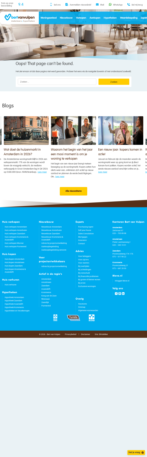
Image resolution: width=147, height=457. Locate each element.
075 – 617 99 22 (119, 263)
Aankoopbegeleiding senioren (53, 256)
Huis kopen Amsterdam (14, 265)
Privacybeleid (70, 341)
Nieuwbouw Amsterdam (51, 233)
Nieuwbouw (66, 18)
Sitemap (81, 313)
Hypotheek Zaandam (13, 307)
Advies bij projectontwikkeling (54, 249)
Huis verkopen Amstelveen (16, 236)
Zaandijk (45, 309)
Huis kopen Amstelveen (14, 269)
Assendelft (45, 295)
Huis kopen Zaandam (14, 272)
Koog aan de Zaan (49, 302)
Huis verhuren (10, 291)
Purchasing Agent (85, 233)
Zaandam (45, 292)
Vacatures (82, 310)
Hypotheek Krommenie (14, 314)
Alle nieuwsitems (73, 198)
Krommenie (46, 299)
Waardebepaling (128, 18)
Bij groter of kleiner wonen (89, 286)
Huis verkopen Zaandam (15, 240)
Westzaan (45, 305)
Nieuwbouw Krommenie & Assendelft (52, 245)
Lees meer (118, 189)
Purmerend (46, 312)
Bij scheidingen (84, 276)
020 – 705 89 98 (119, 240)
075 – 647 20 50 (119, 275)
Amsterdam (46, 285)
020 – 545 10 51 (119, 251)
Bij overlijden (83, 272)
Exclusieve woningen (87, 293)
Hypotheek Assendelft (14, 310)
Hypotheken (110, 18)
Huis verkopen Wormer (14, 249)
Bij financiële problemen (88, 283)
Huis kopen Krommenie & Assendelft (15, 277)
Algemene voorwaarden (88, 317)
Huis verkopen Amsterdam (16, 233)
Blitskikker (103, 341)
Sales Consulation (86, 240)
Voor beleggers (84, 262)
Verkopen (81, 18)
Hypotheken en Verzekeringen (17, 317)
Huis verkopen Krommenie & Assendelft (16, 245)
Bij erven (81, 289)
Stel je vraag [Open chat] (136, 452)
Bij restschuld (84, 279)
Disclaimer (85, 341)
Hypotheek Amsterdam (14, 304)
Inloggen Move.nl (122, 287)
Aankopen (95, 18)
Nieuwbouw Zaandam (50, 240)
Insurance (82, 247)
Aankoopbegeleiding (50, 253)
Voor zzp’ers (83, 266)
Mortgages (82, 243)
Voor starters (83, 269)
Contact (81, 250)
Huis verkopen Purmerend (15, 253)
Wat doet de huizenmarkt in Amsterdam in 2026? (37, 170)
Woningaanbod (49, 18)
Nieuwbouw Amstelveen (51, 236)
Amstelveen (46, 288)
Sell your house (84, 236)
